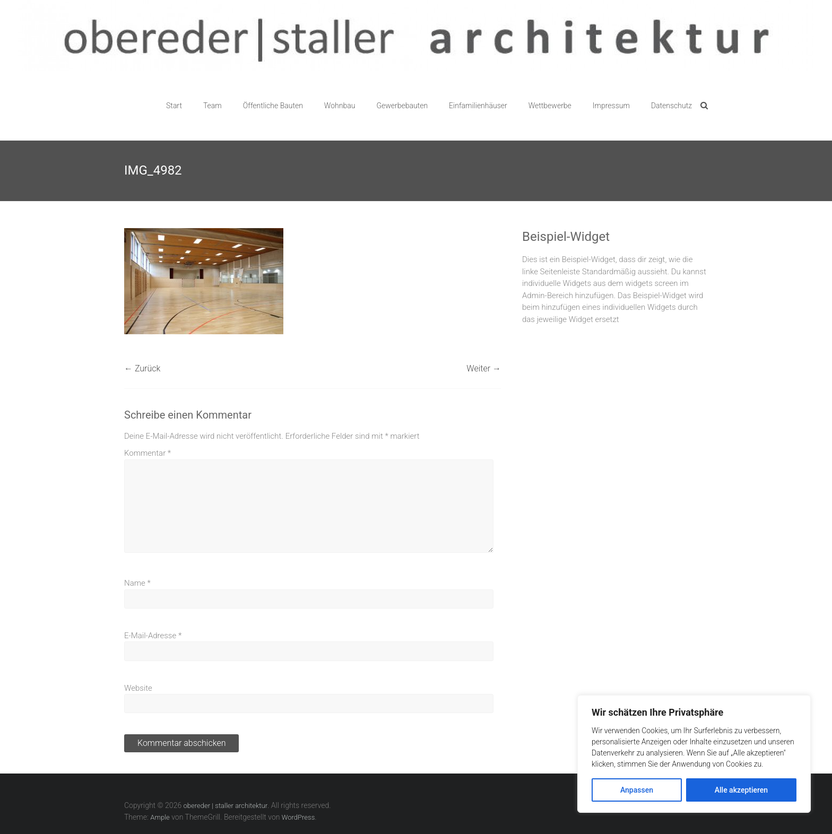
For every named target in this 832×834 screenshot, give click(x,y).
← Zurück (142, 368)
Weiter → (483, 368)
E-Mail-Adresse (152, 635)
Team (212, 105)
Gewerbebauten (402, 105)
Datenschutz (671, 105)
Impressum (611, 105)
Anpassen (636, 790)
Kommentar (147, 453)
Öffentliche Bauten (273, 105)
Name (137, 583)
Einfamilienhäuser (478, 105)
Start (174, 105)
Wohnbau (340, 105)
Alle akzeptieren (741, 790)
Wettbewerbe (549, 105)
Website (138, 688)
